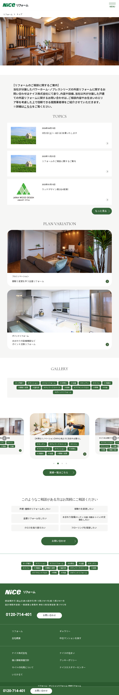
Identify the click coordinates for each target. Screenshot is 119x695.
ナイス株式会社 (19, 653)
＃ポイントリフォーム (63, 392)
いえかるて (17, 674)
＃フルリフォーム (49, 383)
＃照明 (95, 387)
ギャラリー (65, 631)
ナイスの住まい (67, 653)
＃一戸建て (19, 383)
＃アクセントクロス (81, 387)
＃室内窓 (36, 387)
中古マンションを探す (70, 638)
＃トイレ (96, 383)
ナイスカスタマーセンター (73, 667)
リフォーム (8, 14)
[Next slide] (114, 438)
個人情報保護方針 (20, 660)
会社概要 (16, 638)
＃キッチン (84, 383)
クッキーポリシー (68, 660)
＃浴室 (73, 383)
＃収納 (66, 387)
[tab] (53, 463)
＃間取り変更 (23, 387)
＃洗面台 (107, 383)
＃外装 (104, 387)
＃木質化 (63, 383)
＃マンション (33, 383)
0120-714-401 (19, 614)
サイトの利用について (23, 667)
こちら (28, 106)
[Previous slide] (4, 438)
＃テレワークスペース (52, 387)
